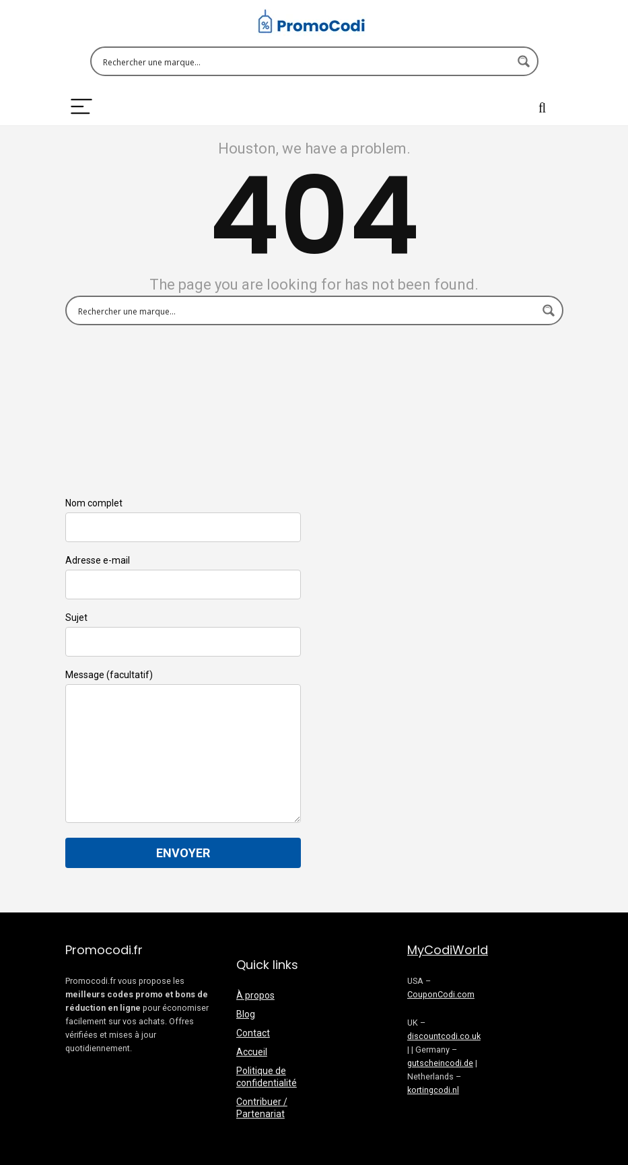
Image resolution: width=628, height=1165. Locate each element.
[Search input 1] (305, 61)
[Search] (542, 107)
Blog (245, 1014)
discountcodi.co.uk (444, 1036)
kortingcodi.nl (433, 1090)
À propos (255, 995)
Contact (253, 1033)
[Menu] (81, 107)
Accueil (251, 1051)
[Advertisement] (439, 590)
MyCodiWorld (447, 949)
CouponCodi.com (441, 994)
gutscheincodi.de (440, 1063)
